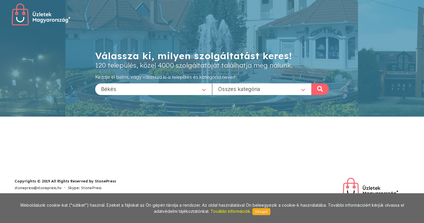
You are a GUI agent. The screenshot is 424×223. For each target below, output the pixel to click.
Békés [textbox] (108, 89)
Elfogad (261, 212)
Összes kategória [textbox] (239, 89)
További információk (230, 211)
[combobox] (153, 89)
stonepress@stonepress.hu (38, 188)
